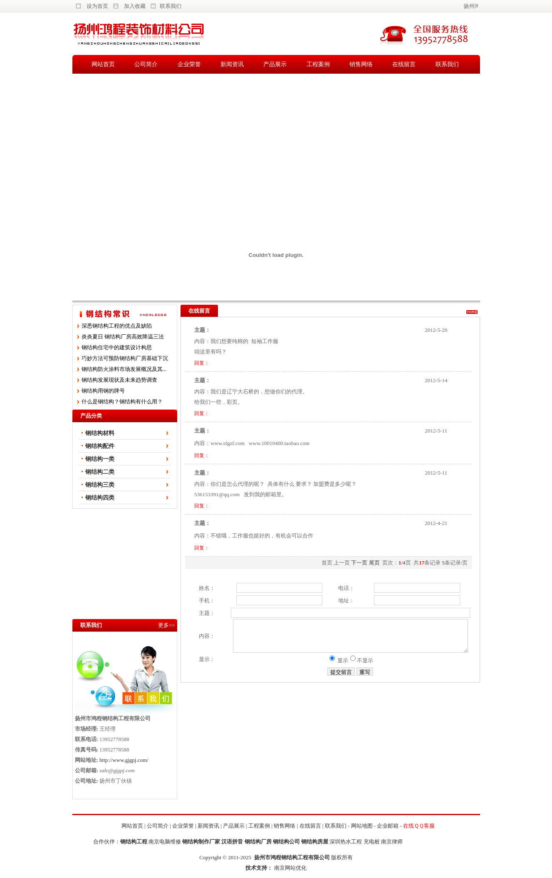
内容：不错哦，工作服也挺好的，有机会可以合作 (253, 535)
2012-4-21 (436, 523)
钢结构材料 (99, 433)
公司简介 (146, 64)
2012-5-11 (436, 431)
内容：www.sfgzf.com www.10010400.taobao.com (251, 443)
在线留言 (404, 64)
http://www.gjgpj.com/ (124, 760)
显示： (199, 665)
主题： (199, 613)
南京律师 (392, 841)
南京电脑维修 (165, 841)
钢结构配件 (99, 446)
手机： (199, 600)
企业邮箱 (388, 826)
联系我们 (170, 6)
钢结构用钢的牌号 (103, 391)
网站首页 (103, 64)
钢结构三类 (99, 485)
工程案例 (318, 64)
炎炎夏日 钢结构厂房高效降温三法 (123, 336)
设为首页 (97, 6)
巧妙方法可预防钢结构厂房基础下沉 (125, 358)
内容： (199, 639)
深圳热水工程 (345, 841)
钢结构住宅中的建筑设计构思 (117, 347)
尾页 (374, 563)
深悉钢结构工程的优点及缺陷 (117, 326)
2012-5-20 (436, 330)
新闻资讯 (232, 64)
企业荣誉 (189, 64)
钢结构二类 (99, 472)
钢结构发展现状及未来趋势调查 (119, 380)
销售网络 (361, 64)
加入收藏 (135, 6)
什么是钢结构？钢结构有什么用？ (122, 401)
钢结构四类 (99, 498)
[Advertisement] (276, 136)
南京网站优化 (290, 868)
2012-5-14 (436, 380)
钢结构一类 (99, 459)
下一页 (359, 563)
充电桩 (372, 841)
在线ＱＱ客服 (419, 826)
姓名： (199, 588)
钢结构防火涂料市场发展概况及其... (124, 369)
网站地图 (362, 826)
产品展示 (275, 64)
